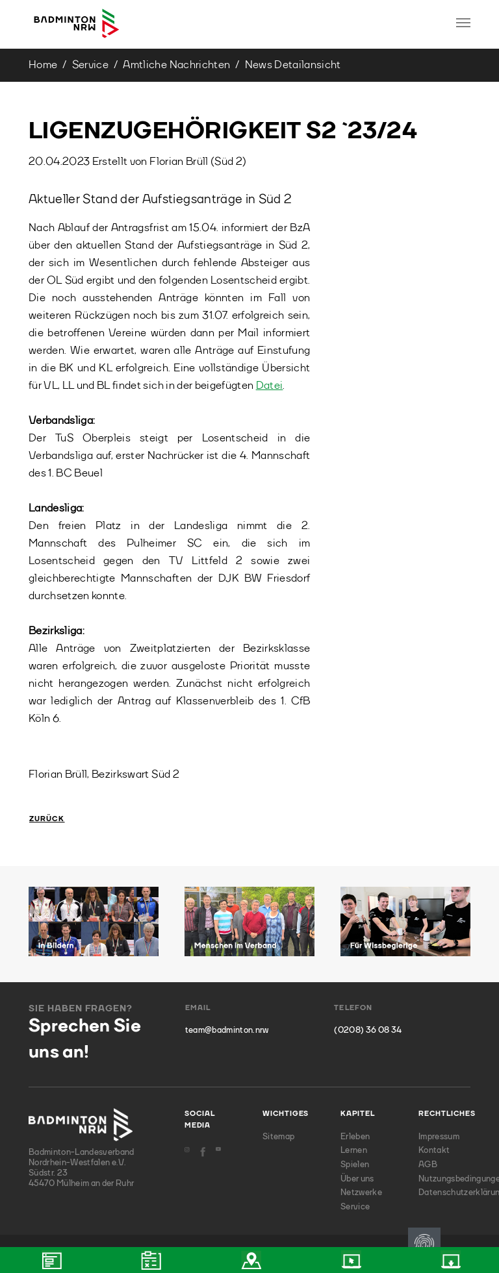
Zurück (47, 819)
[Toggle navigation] (463, 23)
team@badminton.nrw (227, 1030)
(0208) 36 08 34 (368, 1030)
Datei (269, 385)
